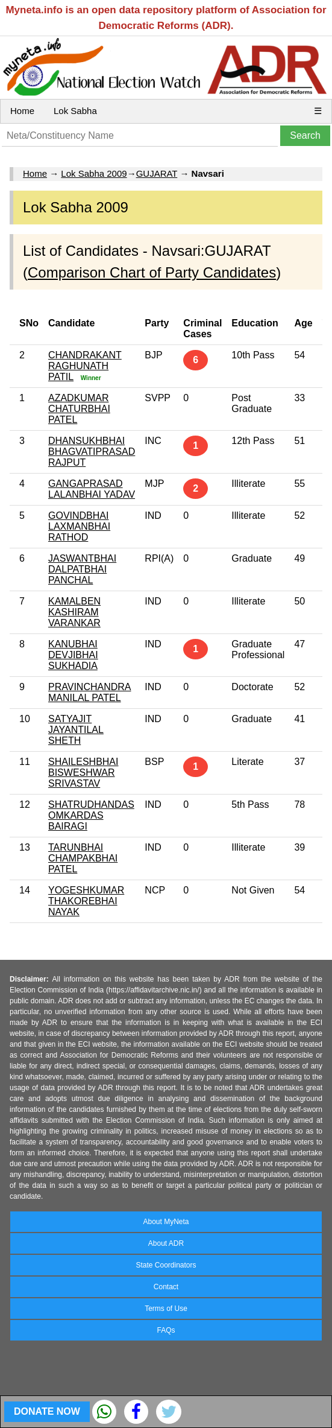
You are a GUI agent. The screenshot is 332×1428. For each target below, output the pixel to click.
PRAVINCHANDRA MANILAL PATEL (89, 692)
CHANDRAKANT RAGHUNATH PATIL (85, 366)
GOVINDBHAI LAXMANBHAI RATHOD (79, 526)
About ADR (166, 1243)
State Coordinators (166, 1265)
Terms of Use (166, 1308)
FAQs (166, 1330)
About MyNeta (166, 1221)
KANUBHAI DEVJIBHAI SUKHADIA (73, 655)
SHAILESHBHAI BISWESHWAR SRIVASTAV (83, 773)
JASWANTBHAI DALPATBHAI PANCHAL (82, 569)
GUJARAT (157, 173)
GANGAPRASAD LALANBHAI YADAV (91, 489)
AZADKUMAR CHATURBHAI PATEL (79, 409)
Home (22, 111)
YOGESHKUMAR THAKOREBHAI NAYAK (86, 901)
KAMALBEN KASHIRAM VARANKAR (74, 612)
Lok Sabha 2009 (94, 173)
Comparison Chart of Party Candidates (152, 272)
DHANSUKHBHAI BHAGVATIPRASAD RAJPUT (91, 452)
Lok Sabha (75, 111)
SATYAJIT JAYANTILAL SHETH (76, 730)
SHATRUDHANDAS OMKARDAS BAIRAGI (91, 815)
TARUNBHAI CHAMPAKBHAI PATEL (82, 858)
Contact (166, 1287)
